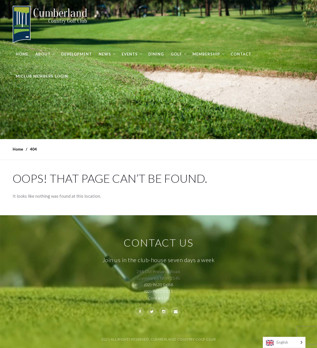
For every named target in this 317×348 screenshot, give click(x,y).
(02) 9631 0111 (158, 291)
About (42, 54)
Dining (156, 54)
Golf (176, 54)
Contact (241, 54)
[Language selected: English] (284, 342)
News (105, 54)
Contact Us (158, 297)
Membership (206, 54)
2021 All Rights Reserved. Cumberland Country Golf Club (158, 339)
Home (22, 54)
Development (76, 54)
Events (130, 54)
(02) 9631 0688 (158, 284)
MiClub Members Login (42, 76)
